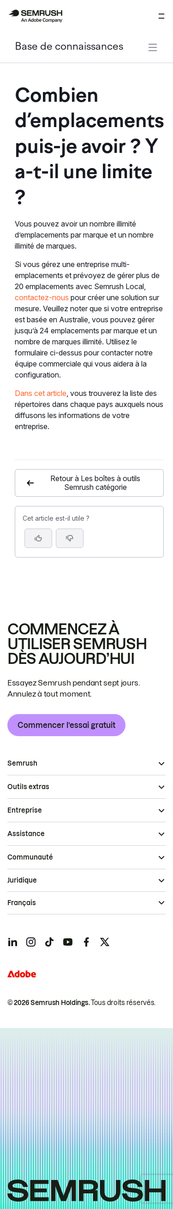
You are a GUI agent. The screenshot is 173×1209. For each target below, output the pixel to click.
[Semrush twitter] (104, 942)
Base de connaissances (69, 47)
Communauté (30, 857)
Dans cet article (40, 393)
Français (21, 903)
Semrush (22, 763)
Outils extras (28, 786)
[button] (70, 538)
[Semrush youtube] (68, 942)
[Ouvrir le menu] (161, 16)
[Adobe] (21, 974)
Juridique (22, 880)
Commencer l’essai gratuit (66, 725)
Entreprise (24, 810)
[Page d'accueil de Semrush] (35, 16)
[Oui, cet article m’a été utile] (38, 538)
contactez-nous (42, 297)
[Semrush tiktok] (49, 942)
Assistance (26, 833)
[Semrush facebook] (86, 942)
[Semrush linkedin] (12, 942)
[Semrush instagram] (31, 942)
